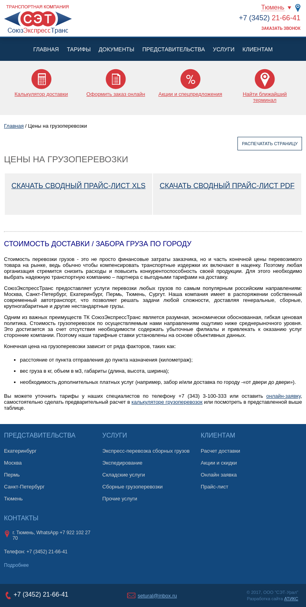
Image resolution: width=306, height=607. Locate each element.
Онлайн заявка (219, 475)
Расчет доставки (220, 451)
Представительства (173, 49)
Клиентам (258, 49)
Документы (117, 49)
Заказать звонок (280, 28)
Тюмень (272, 7)
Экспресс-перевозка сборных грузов (146, 451)
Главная (46, 49)
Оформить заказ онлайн (115, 94)
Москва (13, 463)
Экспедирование (122, 463)
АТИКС (291, 598)
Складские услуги (123, 475)
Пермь (12, 475)
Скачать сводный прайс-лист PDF (227, 186)
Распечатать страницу (270, 143)
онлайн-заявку (283, 396)
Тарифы (79, 49)
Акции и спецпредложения (190, 94)
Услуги (223, 49)
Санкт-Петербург (24, 487)
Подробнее (16, 565)
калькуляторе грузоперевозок (166, 402)
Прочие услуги (119, 499)
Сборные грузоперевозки (132, 487)
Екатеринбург (20, 451)
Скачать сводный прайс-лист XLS (78, 186)
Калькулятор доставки (41, 94)
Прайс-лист (214, 487)
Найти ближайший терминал (265, 97)
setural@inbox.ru (157, 596)
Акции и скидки (219, 463)
